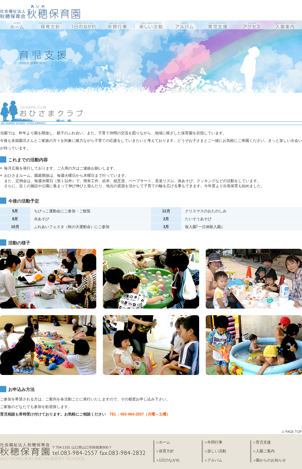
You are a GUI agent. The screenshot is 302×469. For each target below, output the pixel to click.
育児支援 (263, 442)
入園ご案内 (265, 451)
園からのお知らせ (271, 460)
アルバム (214, 460)
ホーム (164, 442)
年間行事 (214, 442)
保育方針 (166, 451)
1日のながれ (169, 460)
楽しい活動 (216, 451)
